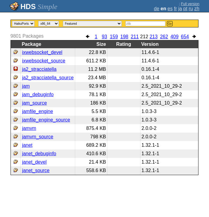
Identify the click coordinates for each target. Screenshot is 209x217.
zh (196, 8)
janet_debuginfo (39, 153)
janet (27, 145)
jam (26, 86)
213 (153, 36)
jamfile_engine (37, 111)
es (170, 8)
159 (114, 36)
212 (144, 36)
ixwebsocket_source (43, 60)
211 (135, 36)
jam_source (34, 102)
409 (175, 36)
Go (170, 23)
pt (185, 8)
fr (175, 8)
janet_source (36, 170)
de (156, 8)
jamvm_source (37, 136)
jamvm (29, 128)
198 (124, 36)
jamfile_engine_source (46, 119)
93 (104, 36)
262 (164, 36)
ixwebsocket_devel (42, 52)
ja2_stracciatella (39, 69)
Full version (190, 4)
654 (185, 36)
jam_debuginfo (38, 94)
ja (180, 8)
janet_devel (34, 162)
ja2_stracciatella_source (48, 77)
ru (191, 8)
